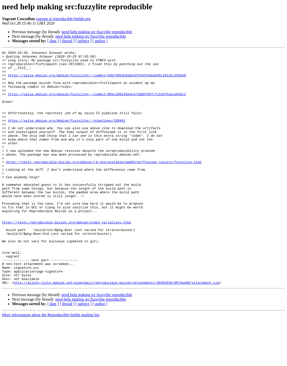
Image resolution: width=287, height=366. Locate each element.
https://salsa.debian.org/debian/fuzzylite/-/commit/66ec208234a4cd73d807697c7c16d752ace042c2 (97, 103)
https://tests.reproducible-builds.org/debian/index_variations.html (66, 257)
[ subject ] (84, 41)
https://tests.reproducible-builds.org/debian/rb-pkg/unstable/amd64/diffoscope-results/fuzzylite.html (104, 184)
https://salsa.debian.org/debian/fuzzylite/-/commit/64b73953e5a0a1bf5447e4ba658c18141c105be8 (97, 80)
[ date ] (53, 41)
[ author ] (100, 41)
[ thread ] (67, 41)
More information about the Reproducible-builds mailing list (50, 361)
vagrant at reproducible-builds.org (63, 19)
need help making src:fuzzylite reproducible (96, 32)
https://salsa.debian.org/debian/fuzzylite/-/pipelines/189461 (66, 134)
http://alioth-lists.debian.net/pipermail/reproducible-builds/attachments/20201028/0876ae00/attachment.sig (116, 329)
